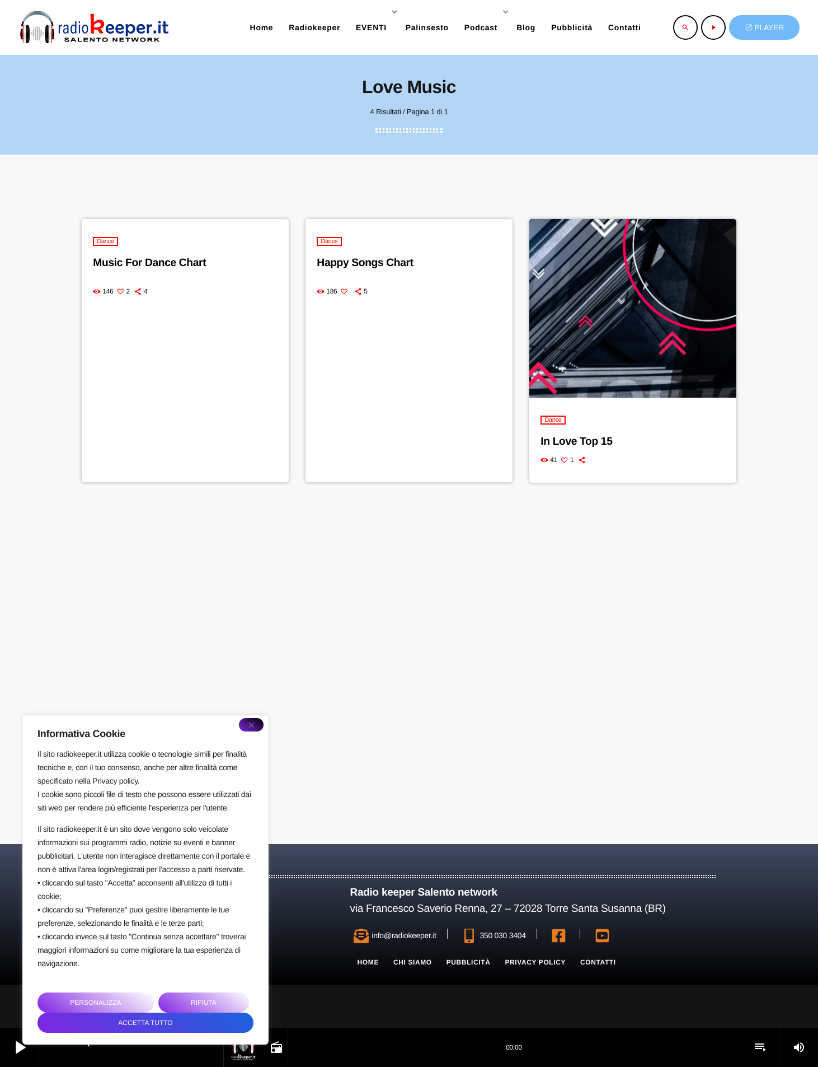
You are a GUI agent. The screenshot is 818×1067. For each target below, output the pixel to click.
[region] (145, 880)
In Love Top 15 (577, 441)
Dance (105, 241)
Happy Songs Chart (367, 263)
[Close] (251, 724)
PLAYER (764, 27)
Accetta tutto (145, 1023)
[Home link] (94, 27)
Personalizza (95, 1003)
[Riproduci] (713, 27)
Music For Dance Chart (151, 263)
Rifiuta (204, 1003)
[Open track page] (275, 1047)
